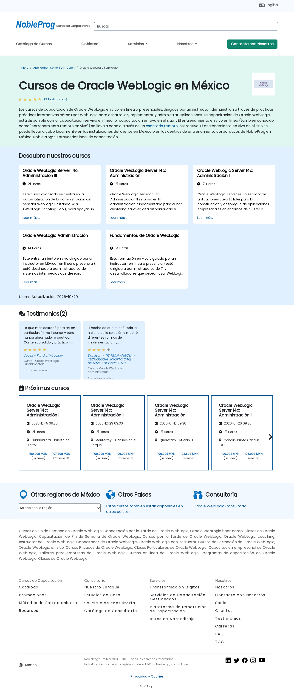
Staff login (147, 686)
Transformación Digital (174, 587)
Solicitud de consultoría (109, 603)
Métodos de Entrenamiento (48, 602)
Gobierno (89, 44)
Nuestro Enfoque (102, 587)
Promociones (33, 595)
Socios (222, 602)
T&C (219, 641)
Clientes (224, 610)
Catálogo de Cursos (34, 44)
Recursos (28, 610)
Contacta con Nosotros (252, 44)
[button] (269, 437)
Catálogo (29, 587)
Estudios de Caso (102, 595)
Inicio (24, 68)
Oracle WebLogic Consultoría (219, 506)
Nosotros (185, 44)
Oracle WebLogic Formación (99, 68)
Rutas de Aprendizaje (172, 619)
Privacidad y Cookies (147, 676)
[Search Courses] (186, 26)
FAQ (219, 634)
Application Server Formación (54, 68)
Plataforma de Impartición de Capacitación (178, 609)
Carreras (225, 626)
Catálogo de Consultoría (110, 610)
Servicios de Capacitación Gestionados (178, 597)
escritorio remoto (162, 126)
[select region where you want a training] (60, 507)
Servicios (136, 44)
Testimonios (228, 618)
